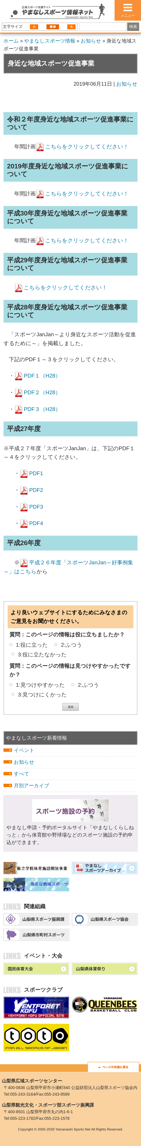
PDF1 (36, 473)
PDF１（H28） (42, 376)
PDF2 (36, 490)
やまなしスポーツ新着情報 (36, 738)
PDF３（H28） (42, 409)
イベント (24, 750)
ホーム (11, 41)
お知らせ (91, 41)
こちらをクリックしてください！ (87, 146)
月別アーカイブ (31, 785)
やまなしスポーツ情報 (49, 41)
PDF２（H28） (42, 392)
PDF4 (36, 523)
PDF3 (36, 507)
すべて (21, 774)
